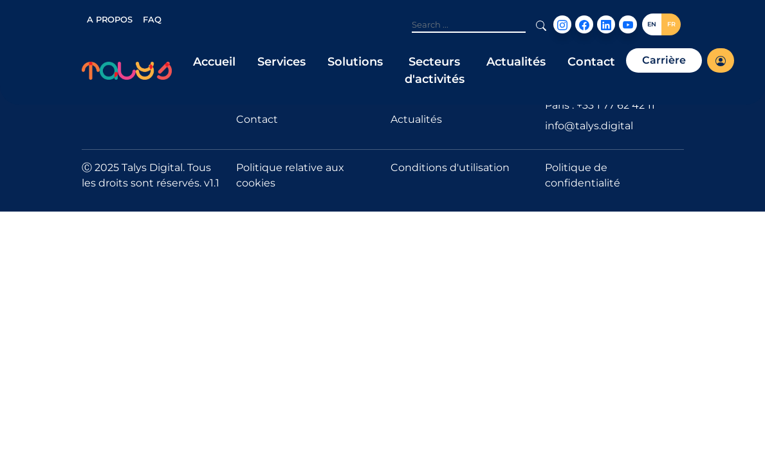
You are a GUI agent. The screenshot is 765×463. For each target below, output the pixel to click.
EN (651, 24)
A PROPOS (110, 19)
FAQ (152, 19)
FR (671, 24)
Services (281, 62)
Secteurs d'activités (435, 70)
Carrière (664, 60)
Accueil (214, 62)
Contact (591, 62)
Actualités (516, 62)
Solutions (355, 62)
